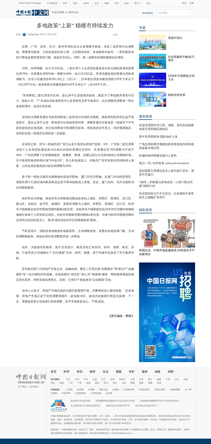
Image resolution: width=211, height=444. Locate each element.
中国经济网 (144, 389)
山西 (95, 379)
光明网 (54, 393)
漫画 (145, 371)
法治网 (109, 393)
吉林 (112, 379)
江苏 (141, 379)
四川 (106, 383)
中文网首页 (52, 3)
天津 (77, 379)
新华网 (80, 389)
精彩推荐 (145, 210)
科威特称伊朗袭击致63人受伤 (158, 155)
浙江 (150, 379)
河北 (86, 379)
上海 (132, 379)
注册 (191, 3)
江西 (168, 379)
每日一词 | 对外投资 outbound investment (164, 163)
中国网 (91, 389)
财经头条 (74, 12)
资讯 (75, 3)
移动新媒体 (147, 13)
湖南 (61, 383)
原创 (126, 3)
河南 (185, 379)
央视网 (115, 389)
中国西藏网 (174, 389)
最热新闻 (145, 116)
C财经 (86, 3)
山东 (176, 379)
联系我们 (34, 386)
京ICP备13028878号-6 (146, 405)
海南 (88, 383)
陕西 (141, 383)
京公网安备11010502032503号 (85, 405)
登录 (184, 3)
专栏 (116, 3)
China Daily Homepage (30, 3)
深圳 (159, 383)
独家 (158, 371)
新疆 (150, 383)
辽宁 (103, 379)
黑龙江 (122, 379)
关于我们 (22, 386)
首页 (53, 371)
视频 (107, 3)
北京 (68, 379)
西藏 (132, 383)
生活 (97, 3)
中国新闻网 (80, 393)
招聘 (171, 371)
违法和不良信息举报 (80, 401)
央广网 (188, 389)
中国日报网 (58, 12)
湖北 (53, 383)
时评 (65, 3)
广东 (70, 383)
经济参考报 (33, 34)
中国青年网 (128, 389)
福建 (159, 379)
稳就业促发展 (176, 94)
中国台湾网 (159, 389)
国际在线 (103, 389)
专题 (142, 27)
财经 (92, 371)
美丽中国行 (175, 37)
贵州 (115, 383)
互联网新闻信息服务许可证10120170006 (115, 401)
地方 (148, 3)
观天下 (137, 3)
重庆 (97, 383)
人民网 (69, 389)
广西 (79, 383)
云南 (124, 383)
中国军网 (66, 393)
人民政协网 (95, 393)
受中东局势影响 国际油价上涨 (158, 136)
